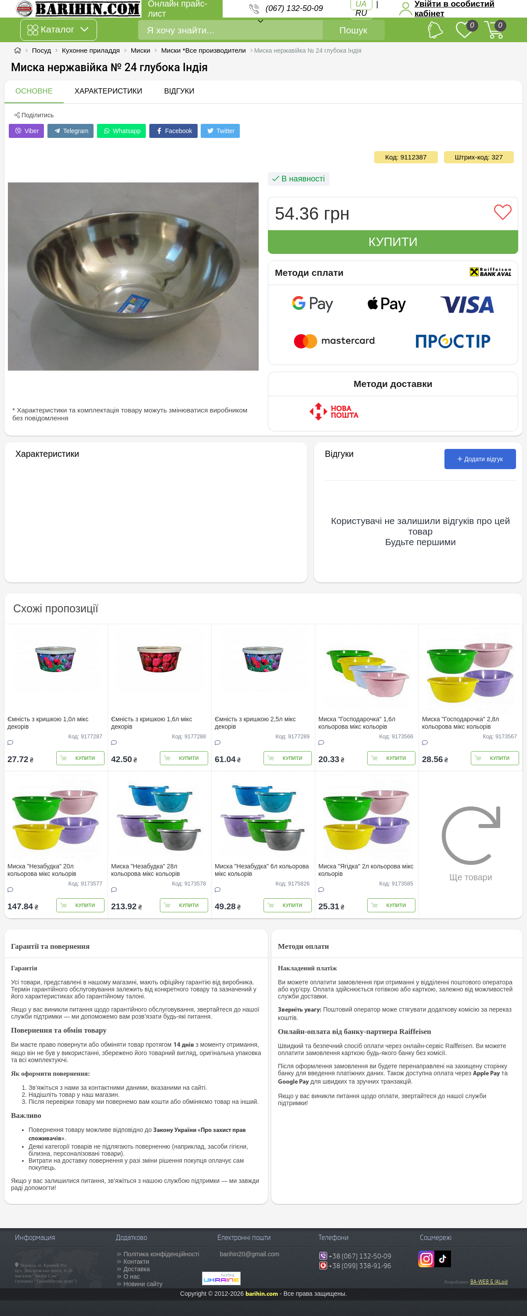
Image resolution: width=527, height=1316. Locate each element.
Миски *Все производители (203, 50)
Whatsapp (121, 130)
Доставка (136, 1269)
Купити (393, 242)
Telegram (70, 130)
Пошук (353, 30)
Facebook (173, 130)
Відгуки (179, 91)
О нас (131, 1276)
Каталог (57, 30)
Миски (140, 50)
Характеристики (108, 91)
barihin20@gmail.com (250, 1254)
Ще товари (471, 844)
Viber (26, 130)
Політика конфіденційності (161, 1254)
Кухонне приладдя (91, 50)
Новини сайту (142, 1283)
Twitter (220, 130)
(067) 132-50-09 (294, 8)
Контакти (136, 1261)
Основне (34, 91)
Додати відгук (480, 459)
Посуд (41, 50)
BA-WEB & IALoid (489, 1282)
